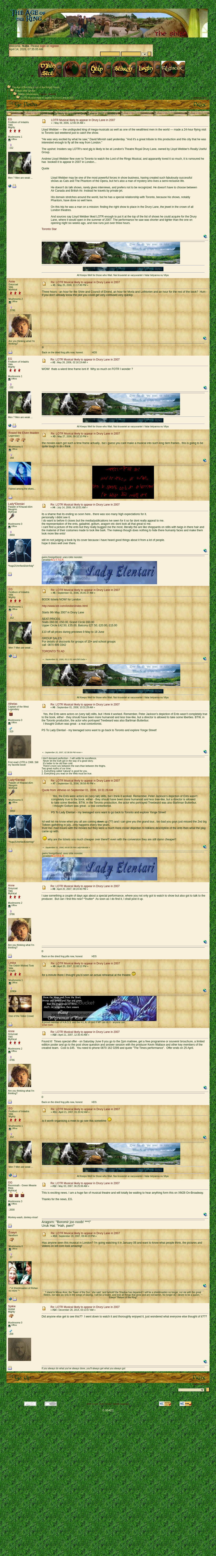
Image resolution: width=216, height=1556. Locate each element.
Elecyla (43, 94)
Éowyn (13, 1232)
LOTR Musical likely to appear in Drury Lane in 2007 (48, 97)
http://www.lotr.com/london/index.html (65, 606)
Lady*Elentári (16, 504)
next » (206, 97)
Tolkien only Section (25, 91)
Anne (12, 281)
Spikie (12, 1306)
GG (10, 1182)
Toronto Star (49, 229)
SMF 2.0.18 (92, 1404)
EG (10, 119)
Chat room (47, 1025)
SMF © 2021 (106, 1404)
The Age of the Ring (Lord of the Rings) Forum (35, 87)
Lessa (12, 962)
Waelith (52, 94)
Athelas (12, 703)
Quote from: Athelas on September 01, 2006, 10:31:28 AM (77, 790)
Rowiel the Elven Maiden (24, 433)
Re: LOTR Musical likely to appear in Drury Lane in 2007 (85, 282)
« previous (196, 97)
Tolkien (21, 94)
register (54, 46)
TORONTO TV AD (53, 651)
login (43, 46)
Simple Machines (121, 1404)
